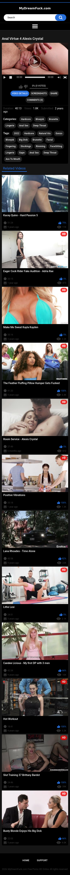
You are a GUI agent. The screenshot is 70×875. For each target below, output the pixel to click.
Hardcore (26, 119)
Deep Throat (39, 125)
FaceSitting (56, 146)
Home (25, 860)
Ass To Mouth (13, 159)
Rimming (40, 146)
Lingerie (10, 125)
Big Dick (23, 139)
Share (53, 93)
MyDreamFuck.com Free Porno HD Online (28, 869)
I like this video (21, 87)
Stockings (26, 146)
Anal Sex (23, 125)
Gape (22, 152)
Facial (50, 139)
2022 (16, 133)
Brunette (53, 119)
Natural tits (45, 133)
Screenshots (39, 93)
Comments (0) (35, 100)
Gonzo (59, 133)
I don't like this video (26, 87)
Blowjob (40, 119)
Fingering (11, 146)
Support (42, 860)
